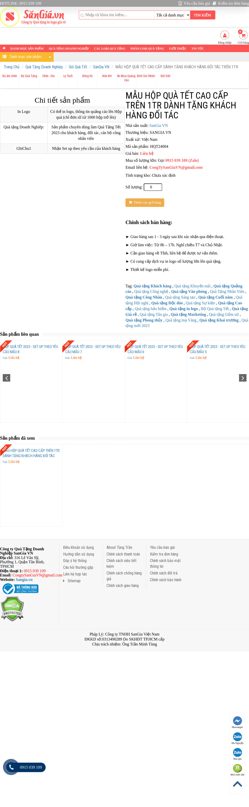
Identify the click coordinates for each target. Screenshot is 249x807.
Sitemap (72, 580)
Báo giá (237, 754)
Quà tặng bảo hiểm (150, 309)
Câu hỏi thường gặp (78, 567)
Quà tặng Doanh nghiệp (69, 48)
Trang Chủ (11, 67)
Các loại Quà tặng (109, 48)
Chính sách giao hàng (123, 585)
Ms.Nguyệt (238, 738)
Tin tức (197, 48)
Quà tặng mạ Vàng (180, 320)
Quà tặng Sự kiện (200, 303)
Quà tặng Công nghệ (151, 291)
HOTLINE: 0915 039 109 (20, 3)
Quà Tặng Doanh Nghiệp (44, 67)
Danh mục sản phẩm (27, 48)
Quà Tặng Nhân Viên (227, 291)
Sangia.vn (24, 579)
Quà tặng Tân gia (154, 314)
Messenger (237, 722)
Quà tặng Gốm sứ (224, 314)
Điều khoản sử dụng (78, 547)
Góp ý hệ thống (75, 560)
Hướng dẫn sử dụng (78, 554)
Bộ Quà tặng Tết (215, 309)
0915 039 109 (237, 770)
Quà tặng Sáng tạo (180, 297)
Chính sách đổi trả (164, 573)
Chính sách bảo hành (165, 579)
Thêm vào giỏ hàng (145, 202)
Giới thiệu (177, 48)
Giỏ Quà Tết (78, 67)
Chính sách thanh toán (123, 554)
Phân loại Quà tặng (147, 48)
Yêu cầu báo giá (194, 3)
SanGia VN (101, 67)
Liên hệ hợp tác (75, 574)
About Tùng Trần (119, 547)
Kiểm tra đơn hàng (231, 3)
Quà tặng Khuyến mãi (192, 286)
